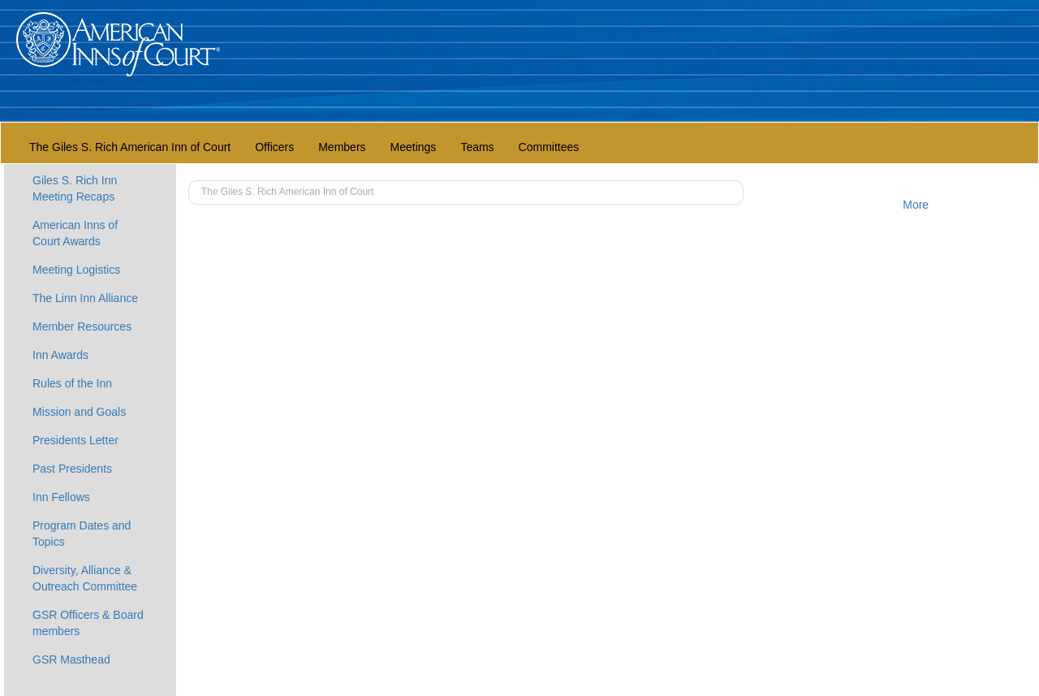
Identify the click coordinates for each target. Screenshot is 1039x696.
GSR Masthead (71, 659)
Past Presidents (72, 468)
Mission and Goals (79, 411)
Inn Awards (60, 354)
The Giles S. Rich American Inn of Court (130, 146)
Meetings (413, 146)
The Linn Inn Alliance (85, 298)
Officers (274, 146)
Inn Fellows (61, 497)
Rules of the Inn (72, 383)
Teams (477, 146)
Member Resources (81, 326)
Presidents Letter (75, 440)
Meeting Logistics (76, 269)
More (916, 204)
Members (341, 146)
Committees (549, 146)
